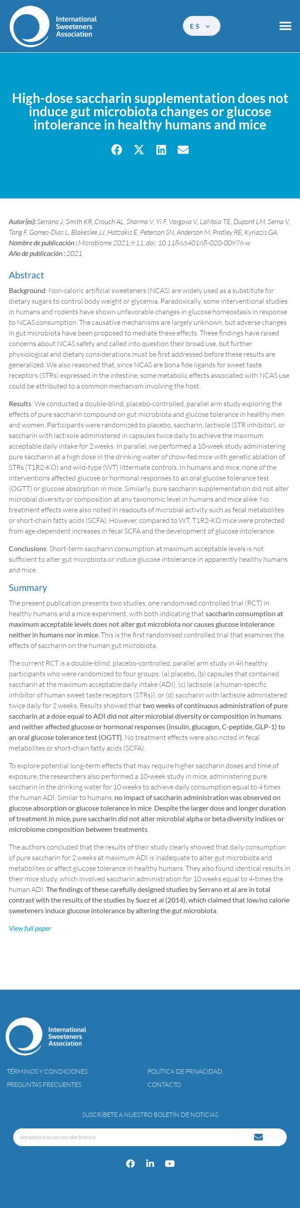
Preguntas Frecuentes (44, 1084)
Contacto (164, 1084)
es (200, 26)
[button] (286, 26)
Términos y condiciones (47, 1071)
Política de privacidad (185, 1071)
